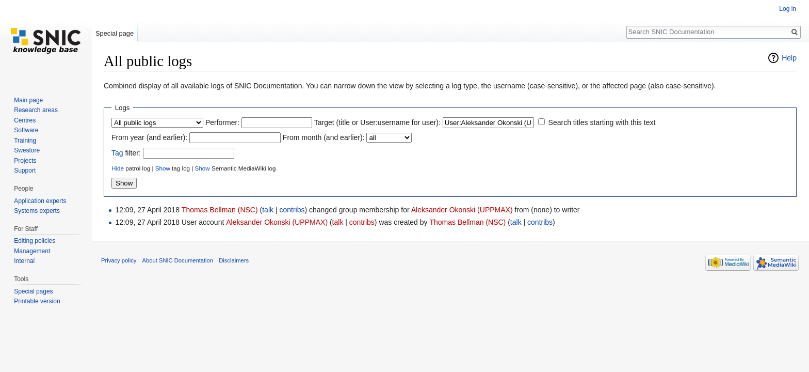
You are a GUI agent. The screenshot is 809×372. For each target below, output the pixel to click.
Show (162, 168)
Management (32, 251)
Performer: (222, 122)
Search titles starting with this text (602, 122)
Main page (28, 100)
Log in (787, 8)
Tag (117, 153)
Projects (25, 160)
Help (789, 58)
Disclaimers (234, 260)
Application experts (40, 201)
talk (267, 210)
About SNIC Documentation (177, 260)
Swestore (27, 150)
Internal (24, 261)
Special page (114, 33)
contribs (291, 210)
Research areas (36, 110)
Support (25, 170)
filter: (126, 153)
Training (25, 140)
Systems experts (37, 210)
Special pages (33, 291)
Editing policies (34, 240)
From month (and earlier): (324, 137)
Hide (117, 168)
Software (26, 130)
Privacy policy (118, 260)
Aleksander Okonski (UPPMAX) (462, 210)
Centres (25, 120)
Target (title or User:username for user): (377, 122)
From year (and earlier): (149, 137)
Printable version (37, 301)
